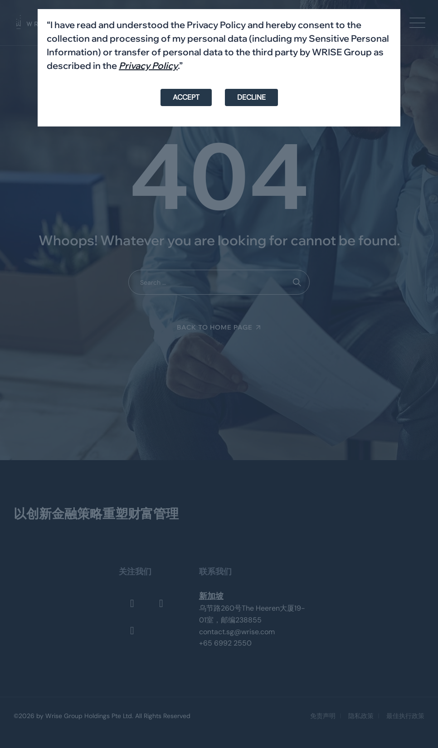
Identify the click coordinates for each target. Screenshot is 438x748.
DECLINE (251, 97)
